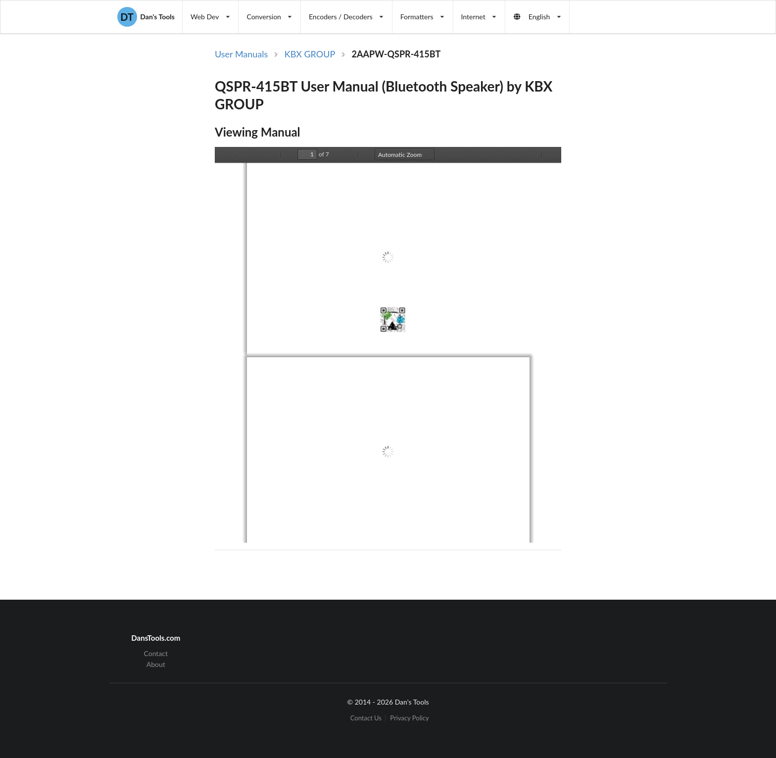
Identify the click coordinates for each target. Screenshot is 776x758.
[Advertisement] (642, 209)
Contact (156, 654)
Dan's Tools (146, 17)
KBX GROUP (310, 53)
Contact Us (366, 718)
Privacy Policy (409, 718)
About (155, 664)
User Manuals (241, 53)
